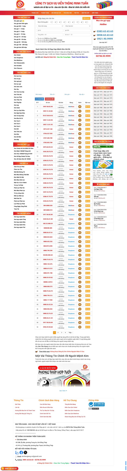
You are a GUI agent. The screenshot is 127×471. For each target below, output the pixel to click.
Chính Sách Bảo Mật (45, 416)
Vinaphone (71, 214)
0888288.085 (48, 228)
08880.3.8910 (47, 282)
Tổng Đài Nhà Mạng (70, 404)
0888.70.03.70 (48, 259)
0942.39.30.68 (48, 327)
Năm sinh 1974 (98, 98)
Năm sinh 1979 (108, 104)
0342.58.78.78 (48, 151)
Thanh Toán (45, 13)
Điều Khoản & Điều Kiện (46, 407)
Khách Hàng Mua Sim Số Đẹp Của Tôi (75, 416)
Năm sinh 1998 (98, 136)
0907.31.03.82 (48, 111)
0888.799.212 (47, 295)
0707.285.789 (47, 138)
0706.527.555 (47, 133)
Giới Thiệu (95, 13)
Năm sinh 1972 (98, 95)
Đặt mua (88, 106)
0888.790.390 (47, 250)
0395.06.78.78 (48, 174)
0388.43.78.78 (48, 183)
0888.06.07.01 (48, 232)
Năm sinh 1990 (98, 123)
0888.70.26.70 (48, 291)
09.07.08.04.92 (48, 115)
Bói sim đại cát (56, 13)
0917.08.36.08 (48, 322)
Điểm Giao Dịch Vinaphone (72, 410)
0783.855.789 (47, 142)
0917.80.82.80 (48, 214)
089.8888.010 (47, 210)
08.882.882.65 (48, 255)
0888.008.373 (47, 286)
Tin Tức (76, 13)
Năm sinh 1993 (108, 126)
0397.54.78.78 (48, 178)
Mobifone (71, 106)
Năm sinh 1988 (98, 120)
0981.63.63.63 (11, 468)
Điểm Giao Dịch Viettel (71, 407)
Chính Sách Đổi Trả (45, 413)
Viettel (71, 129)
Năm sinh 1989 (108, 120)
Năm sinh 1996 (98, 133)
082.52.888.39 (48, 223)
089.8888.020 (47, 205)
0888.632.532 (47, 241)
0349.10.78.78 (48, 165)
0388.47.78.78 (48, 196)
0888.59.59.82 (48, 277)
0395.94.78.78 (48, 169)
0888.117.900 (47, 300)
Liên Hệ (17, 407)
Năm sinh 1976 (98, 101)
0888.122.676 (47, 264)
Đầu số (52, 94)
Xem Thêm (62, 390)
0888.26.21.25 (48, 318)
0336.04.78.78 (48, 201)
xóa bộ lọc (49, 99)
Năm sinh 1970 (98, 92)
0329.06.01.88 (48, 219)
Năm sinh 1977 (108, 101)
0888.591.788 (47, 273)
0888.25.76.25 (48, 313)
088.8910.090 (47, 246)
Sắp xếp (82, 94)
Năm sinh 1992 (98, 126)
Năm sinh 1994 (98, 130)
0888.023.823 (47, 237)
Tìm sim (86, 18)
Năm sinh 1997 (108, 133)
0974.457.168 (47, 129)
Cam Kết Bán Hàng (45, 404)
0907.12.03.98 (48, 120)
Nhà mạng (39, 94)
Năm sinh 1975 (108, 98)
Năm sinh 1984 (98, 114)
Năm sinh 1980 (98, 107)
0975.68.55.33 (48, 147)
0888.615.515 (47, 268)
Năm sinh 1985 (108, 114)
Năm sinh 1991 (108, 123)
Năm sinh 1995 (108, 130)
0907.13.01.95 (48, 124)
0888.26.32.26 (48, 304)
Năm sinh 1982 (98, 111)
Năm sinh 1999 (108, 136)
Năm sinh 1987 (108, 117)
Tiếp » (70, 332)
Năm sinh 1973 (108, 95)
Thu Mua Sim (68, 13)
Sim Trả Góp (85, 13)
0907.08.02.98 (48, 106)
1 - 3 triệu (39, 99)
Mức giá (67, 94)
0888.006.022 (47, 309)
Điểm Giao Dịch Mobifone (72, 413)
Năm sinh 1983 (108, 111)
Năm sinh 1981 (108, 107)
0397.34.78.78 (48, 192)
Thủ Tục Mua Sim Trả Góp (47, 410)
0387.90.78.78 (48, 187)
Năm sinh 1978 (98, 104)
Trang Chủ (35, 13)
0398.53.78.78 (48, 160)
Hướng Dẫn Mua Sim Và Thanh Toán (25, 410)
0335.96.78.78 (48, 156)
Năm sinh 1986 (98, 117)
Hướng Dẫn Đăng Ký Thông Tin (23, 413)
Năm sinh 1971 (108, 92)
